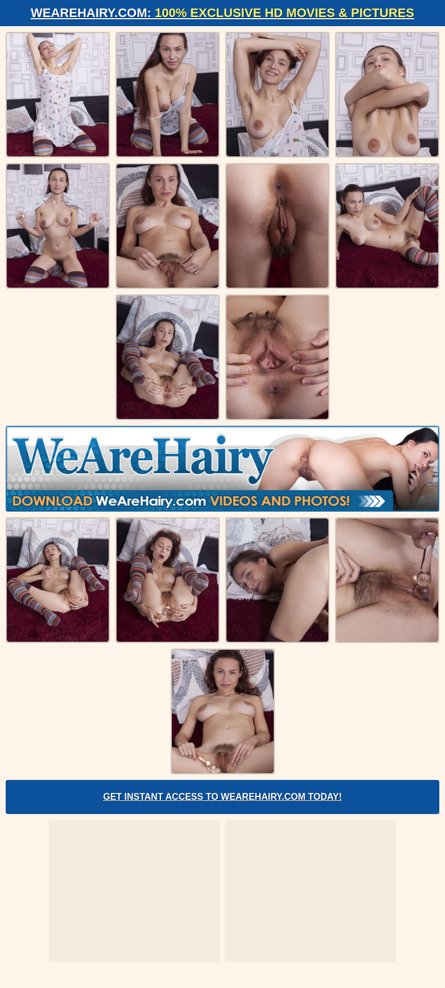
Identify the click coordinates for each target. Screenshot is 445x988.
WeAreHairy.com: (222, 13)
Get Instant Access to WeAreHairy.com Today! (222, 797)
